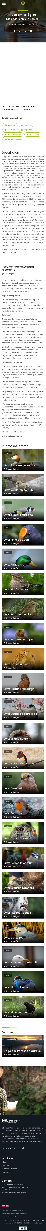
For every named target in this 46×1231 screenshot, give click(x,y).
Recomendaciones (25, 106)
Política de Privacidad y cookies (14, 1214)
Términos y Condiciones (11, 1210)
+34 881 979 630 (7, 1190)
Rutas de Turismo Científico (23, 24)
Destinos (26, 109)
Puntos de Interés (10, 109)
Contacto (6, 1172)
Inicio (4, 1162)
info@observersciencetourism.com (14, 1193)
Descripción (8, 106)
